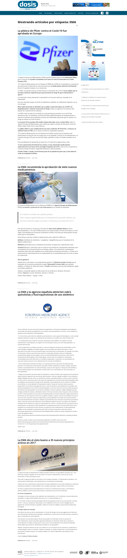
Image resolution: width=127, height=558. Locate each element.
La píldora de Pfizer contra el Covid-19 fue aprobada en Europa (42, 32)
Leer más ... (35, 158)
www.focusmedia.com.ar (31, 555)
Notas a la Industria (92, 13)
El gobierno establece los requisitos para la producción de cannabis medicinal (93, 98)
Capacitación (58, 13)
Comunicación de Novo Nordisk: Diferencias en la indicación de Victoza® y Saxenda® (95, 115)
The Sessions (48, 13)
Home (40, 13)
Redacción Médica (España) (29, 536)
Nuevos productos (70, 13)
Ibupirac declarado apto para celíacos (92, 122)
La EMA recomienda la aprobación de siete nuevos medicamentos (47, 168)
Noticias (80, 13)
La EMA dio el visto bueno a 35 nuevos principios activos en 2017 (46, 441)
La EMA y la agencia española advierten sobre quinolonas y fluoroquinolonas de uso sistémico (46, 293)
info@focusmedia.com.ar (44, 553)
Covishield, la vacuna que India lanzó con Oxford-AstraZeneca (95, 90)
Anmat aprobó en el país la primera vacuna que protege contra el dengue (95, 107)
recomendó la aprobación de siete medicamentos (37, 207)
